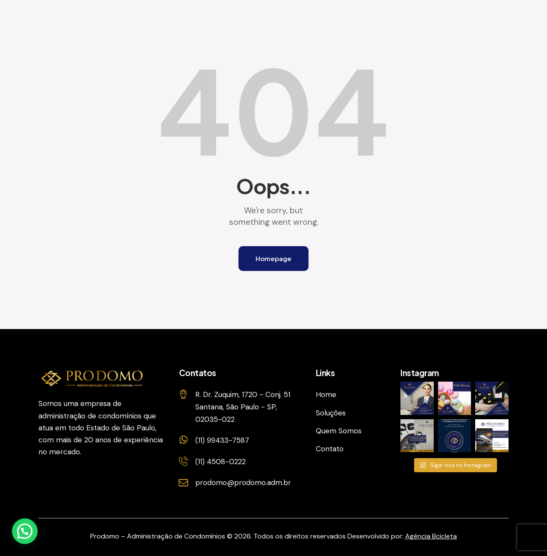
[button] (25, 531)
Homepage (273, 258)
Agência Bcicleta (431, 536)
